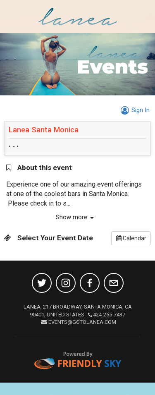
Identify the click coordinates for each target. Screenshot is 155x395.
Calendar (131, 238)
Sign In (134, 110)
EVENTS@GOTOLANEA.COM (78, 322)
